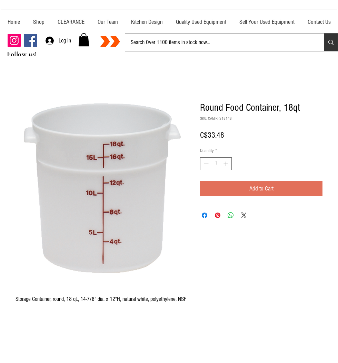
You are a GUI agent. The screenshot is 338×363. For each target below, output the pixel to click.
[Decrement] (205, 164)
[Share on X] (244, 215)
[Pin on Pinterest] (217, 215)
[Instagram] (14, 40)
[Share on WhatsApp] (231, 215)
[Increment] (226, 164)
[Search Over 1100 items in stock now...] (219, 42)
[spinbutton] (216, 164)
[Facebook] (30, 40)
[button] (83, 39)
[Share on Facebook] (204, 215)
